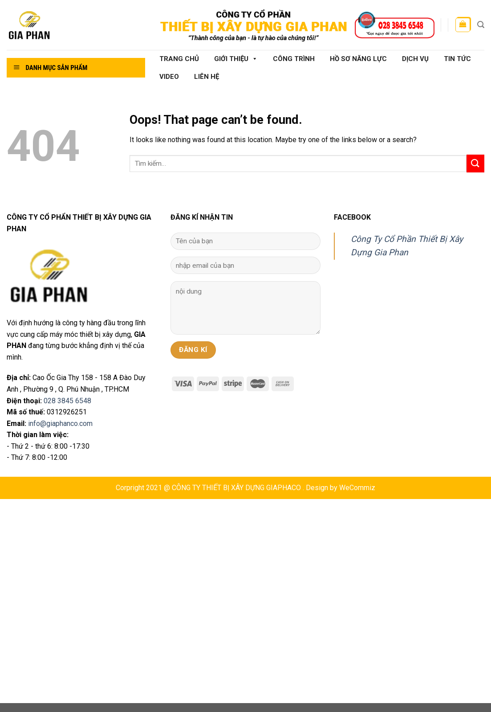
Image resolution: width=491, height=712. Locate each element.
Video (169, 77)
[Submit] (475, 163)
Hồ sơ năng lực (358, 59)
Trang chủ (179, 59)
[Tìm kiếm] (480, 24)
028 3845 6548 (67, 401)
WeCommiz (357, 487)
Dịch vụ (415, 59)
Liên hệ (206, 77)
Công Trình (294, 59)
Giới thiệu (236, 59)
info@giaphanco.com (60, 423)
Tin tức (457, 59)
